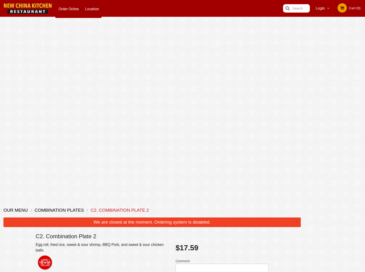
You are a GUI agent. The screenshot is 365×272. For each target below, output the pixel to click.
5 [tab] (345, 94)
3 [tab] (331, 94)
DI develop (189, 256)
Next (361, 64)
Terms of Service (190, 269)
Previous (308, 64)
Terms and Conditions (219, 216)
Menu (170, 210)
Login (320, 8)
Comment (222, 88)
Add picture (45, 83)
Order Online (69, 8)
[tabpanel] (335, 64)
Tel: (256, 221)
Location (93, 8)
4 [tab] (338, 94)
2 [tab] (324, 94)
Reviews (210, 210)
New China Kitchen (89, 204)
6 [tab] (352, 94)
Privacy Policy (214, 221)
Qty (190, 106)
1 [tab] (317, 94)
